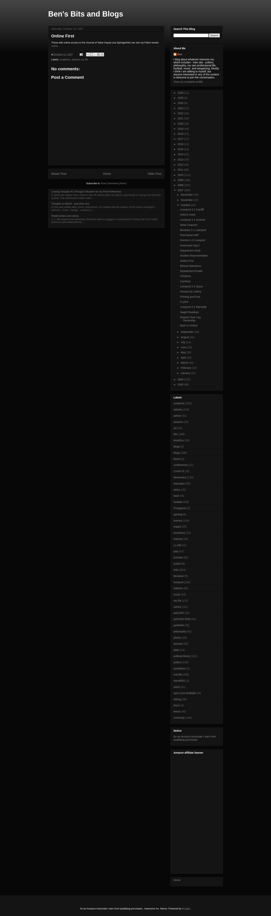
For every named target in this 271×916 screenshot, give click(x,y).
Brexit (177, 458)
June (184, 347)
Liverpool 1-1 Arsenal (192, 219)
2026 (181, 92)
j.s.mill (177, 545)
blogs (177, 452)
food (176, 495)
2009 (181, 180)
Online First (187, 260)
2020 (181, 123)
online (54, 46)
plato (176, 649)
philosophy (180, 631)
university (179, 717)
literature (179, 576)
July (183, 342)
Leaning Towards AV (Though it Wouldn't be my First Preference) (86, 191)
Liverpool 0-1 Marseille (193, 306)
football (178, 501)
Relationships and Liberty (65, 215)
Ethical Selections (190, 265)
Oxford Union (188, 214)
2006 (181, 379)
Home (107, 173)
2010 (181, 174)
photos (177, 637)
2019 (181, 128)
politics (178, 662)
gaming (178, 514)
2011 (181, 169)
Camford (185, 281)
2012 (181, 164)
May (183, 352)
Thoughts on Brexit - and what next (70, 203)
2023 (181, 108)
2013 (181, 159)
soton (177, 686)
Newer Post (58, 173)
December (187, 194)
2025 (181, 97)
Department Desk (190, 250)
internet (178, 539)
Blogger (186, 908)
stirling (177, 699)
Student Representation (194, 255)
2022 (181, 113)
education (179, 483)
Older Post (154, 173)
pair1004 (179, 612)
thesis (177, 711)
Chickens (185, 276)
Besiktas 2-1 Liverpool (193, 230)
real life (178, 674)
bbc (176, 434)
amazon (178, 421)
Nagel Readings (189, 312)
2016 (181, 144)
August (185, 337)
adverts (76, 59)
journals (178, 557)
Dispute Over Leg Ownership (190, 319)
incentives (179, 532)
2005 (181, 384)
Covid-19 (179, 471)
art (175, 428)
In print (184, 301)
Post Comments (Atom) (113, 183)
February (186, 367)
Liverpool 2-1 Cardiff (192, 209)
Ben (179, 54)
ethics (177, 489)
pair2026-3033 (182, 619)
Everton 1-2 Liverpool (192, 240)
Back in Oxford (188, 325)
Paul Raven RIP (189, 235)
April (184, 357)
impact (177, 526)
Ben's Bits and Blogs (85, 14)
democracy (180, 477)
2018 (181, 133)
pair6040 (179, 625)
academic (65, 59)
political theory (182, 656)
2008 (181, 185)
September (187, 331)
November (187, 199)
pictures (178, 643)
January (186, 373)
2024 (181, 102)
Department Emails (191, 271)
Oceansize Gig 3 (190, 245)
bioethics (179, 440)
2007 (181, 190)
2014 (181, 154)
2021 (181, 118)
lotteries (178, 588)
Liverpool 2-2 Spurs (191, 286)
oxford (177, 606)
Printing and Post (190, 296)
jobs (176, 551)
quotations (180, 668)
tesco (177, 705)
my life (84, 59)
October (186, 205)
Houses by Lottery (190, 291)
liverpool (178, 582)
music (177, 594)
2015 (181, 149)
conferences (181, 464)
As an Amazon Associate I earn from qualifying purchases (195, 738)
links (176, 569)
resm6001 (179, 680)
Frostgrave (180, 508)
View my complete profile (188, 81)
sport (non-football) (185, 693)
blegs (177, 446)
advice (177, 415)
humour (178, 520)
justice (177, 563)
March (185, 362)
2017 (181, 138)
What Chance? (189, 224)
